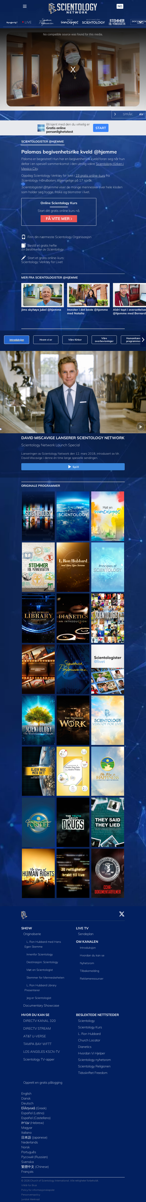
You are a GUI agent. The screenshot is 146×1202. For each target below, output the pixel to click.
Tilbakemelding (89, 968)
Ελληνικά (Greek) (34, 1106)
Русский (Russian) (34, 1155)
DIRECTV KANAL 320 (39, 1018)
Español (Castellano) (36, 1116)
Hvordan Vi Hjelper (91, 1051)
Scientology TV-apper (38, 1057)
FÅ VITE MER (59, 218)
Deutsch (27, 1101)
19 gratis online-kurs (90, 175)
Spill (73, 467)
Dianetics (84, 1044)
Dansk (26, 1096)
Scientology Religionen (94, 1064)
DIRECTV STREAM (37, 1026)
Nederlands (29, 1140)
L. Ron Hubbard (89, 1031)
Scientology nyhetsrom (94, 1057)
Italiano (26, 1130)
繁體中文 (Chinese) (35, 1164)
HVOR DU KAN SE (35, 1012)
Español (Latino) (32, 1111)
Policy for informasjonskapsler (38, 1187)
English (26, 1091)
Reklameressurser (91, 976)
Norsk (25, 1145)
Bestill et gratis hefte (42, 247)
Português (28, 1150)
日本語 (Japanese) (34, 1135)
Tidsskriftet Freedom (92, 1070)
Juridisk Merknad (30, 1196)
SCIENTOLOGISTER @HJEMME (42, 141)
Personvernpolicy (30, 1192)
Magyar (26, 1125)
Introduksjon (88, 945)
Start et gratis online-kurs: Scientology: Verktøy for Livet (42, 260)
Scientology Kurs (90, 1025)
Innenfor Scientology (40, 952)
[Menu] (25, 6)
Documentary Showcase (41, 1003)
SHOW (26, 926)
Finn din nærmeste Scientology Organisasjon (59, 237)
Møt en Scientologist (40, 967)
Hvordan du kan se (92, 953)
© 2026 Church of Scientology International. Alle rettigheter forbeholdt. (60, 1178)
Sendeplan (85, 932)
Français (27, 1169)
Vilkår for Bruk (29, 1182)
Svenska (27, 1159)
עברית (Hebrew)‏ (32, 1120)
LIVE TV (82, 926)
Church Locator (89, 1038)
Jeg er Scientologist (39, 995)
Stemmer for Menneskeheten (45, 975)
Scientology (86, 1018)
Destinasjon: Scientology (42, 960)
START (101, 128)
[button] (143, 340)
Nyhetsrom (87, 961)
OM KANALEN (87, 939)
